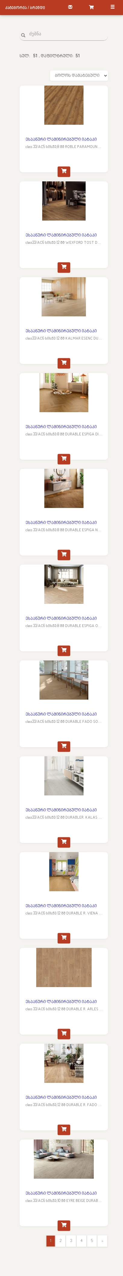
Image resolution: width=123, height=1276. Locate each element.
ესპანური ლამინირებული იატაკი (61, 139)
